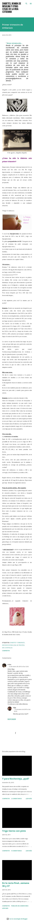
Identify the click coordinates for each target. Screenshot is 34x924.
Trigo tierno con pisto (14, 830)
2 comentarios (16, 798)
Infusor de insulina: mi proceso (13, 645)
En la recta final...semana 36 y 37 (15, 884)
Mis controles (7, 648)
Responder (12, 719)
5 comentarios (16, 851)
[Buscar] (26, 3)
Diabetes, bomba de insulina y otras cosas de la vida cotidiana (11, 7)
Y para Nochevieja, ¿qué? (15, 778)
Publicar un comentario (19, 906)
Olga (14, 707)
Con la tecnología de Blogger (17, 919)
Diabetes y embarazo (17, 642)
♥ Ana (9, 664)
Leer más (29, 798)
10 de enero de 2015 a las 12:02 (19, 666)
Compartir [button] (6, 650)
